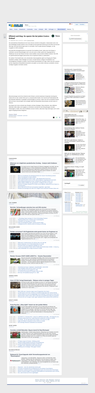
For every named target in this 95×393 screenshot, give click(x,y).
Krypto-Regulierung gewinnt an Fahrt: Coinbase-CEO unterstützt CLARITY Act (35, 181)
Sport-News (13, 325)
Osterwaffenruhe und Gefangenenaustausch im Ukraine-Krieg (74, 116)
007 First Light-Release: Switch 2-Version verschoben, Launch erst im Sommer (75, 141)
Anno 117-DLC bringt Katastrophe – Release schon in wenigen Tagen (32, 280)
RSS (59, 381)
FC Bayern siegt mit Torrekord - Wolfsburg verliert (29, 341)
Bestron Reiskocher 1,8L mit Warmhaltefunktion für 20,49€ (31, 244)
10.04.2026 (67, 195)
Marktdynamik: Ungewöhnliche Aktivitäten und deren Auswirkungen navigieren (75, 71)
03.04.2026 (67, 205)
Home (36, 381)
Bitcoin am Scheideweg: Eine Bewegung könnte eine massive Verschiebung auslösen (37, 175)
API (56, 381)
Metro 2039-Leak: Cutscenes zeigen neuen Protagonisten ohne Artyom (33, 291)
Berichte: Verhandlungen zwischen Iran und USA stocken (28, 207)
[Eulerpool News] (12, 115)
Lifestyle (41, 29)
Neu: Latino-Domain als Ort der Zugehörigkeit (28, 372)
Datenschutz (42, 379)
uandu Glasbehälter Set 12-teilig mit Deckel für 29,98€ (30, 248)
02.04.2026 (67, 207)
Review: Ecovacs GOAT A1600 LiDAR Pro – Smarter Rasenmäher (30, 256)
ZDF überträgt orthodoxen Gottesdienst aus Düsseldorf (30, 322)
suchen (81, 185)
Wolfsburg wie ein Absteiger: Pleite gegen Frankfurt (29, 346)
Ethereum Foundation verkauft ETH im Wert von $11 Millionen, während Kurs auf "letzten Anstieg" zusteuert (42, 184)
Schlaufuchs (22, 29)
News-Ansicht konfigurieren (81, 211)
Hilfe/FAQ (52, 381)
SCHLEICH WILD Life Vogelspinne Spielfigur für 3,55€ (30, 245)
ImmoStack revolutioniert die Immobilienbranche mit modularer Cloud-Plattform (35, 368)
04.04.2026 (67, 204)
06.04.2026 (67, 200)
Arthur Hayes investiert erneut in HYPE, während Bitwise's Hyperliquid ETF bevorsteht (37, 180)
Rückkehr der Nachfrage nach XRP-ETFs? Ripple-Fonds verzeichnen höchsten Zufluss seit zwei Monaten (41, 188)
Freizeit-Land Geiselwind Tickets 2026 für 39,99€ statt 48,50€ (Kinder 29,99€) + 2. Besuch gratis (39, 247)
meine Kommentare (76, 212)
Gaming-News (13, 275)
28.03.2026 (78, 195)
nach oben (83, 383)
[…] (41, 171)
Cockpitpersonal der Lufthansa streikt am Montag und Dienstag (32, 224)
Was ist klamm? (61, 29)
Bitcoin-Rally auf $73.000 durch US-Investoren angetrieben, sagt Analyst (34, 187)
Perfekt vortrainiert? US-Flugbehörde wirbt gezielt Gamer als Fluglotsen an (34, 231)
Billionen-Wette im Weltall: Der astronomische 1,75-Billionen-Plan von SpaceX (35, 182)
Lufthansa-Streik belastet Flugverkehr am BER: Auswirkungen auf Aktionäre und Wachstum (75, 84)
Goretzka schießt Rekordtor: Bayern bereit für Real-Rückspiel (29, 330)
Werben (69, 29)
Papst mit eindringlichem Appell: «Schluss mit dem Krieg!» (31, 222)
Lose (35, 29)
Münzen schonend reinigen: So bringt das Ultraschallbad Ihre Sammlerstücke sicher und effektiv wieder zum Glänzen (44, 371)
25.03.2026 (78, 198)
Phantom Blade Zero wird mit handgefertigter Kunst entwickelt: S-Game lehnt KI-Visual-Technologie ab (40, 294)
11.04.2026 (67, 193)
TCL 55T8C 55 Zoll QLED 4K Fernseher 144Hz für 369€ (30, 271)
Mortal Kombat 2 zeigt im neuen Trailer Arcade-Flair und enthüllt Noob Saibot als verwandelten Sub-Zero (41, 295)
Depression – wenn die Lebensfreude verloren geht (29, 367)
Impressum (57, 379)
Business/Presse (14, 349)
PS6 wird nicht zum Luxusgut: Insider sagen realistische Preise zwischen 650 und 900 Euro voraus (40, 297)
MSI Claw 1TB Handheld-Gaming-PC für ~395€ (28, 272)
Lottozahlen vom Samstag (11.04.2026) (26, 221)
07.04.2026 (67, 198)
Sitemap (37, 379)
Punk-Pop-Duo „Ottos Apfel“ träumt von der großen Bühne (28, 304)
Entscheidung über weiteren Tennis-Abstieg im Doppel (75, 128)
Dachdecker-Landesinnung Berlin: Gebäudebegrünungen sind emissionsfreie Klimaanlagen (38, 369)
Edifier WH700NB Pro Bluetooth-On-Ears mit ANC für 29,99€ (31, 321)
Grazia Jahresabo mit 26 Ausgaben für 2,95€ (28, 269)
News (11, 29)
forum (86, 41)
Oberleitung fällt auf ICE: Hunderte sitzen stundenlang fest (31, 219)
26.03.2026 (78, 197)
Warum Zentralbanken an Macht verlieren (27, 177)
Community (30, 29)
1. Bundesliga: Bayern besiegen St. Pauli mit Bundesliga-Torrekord (32, 218)
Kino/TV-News (13, 300)
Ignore (82, 212)
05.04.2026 (67, 203)
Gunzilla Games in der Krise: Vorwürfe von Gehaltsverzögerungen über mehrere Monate (37, 292)
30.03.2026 (67, 211)
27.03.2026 (78, 196)
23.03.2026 (78, 201)
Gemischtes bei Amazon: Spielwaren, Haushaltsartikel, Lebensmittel (33, 267)
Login (77, 24)
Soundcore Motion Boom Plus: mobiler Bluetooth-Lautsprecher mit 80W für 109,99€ (36, 318)
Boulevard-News (14, 227)
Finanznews (13, 158)
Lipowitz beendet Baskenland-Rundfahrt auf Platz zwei (30, 344)
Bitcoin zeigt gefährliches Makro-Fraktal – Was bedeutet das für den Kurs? (34, 178)
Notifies (85, 212)
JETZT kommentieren (75, 38)
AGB (47, 379)
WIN (46, 29)
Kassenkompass (21, 185)
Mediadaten (51, 379)
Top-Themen (13, 202)
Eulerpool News (30, 40)
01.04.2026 (67, 208)
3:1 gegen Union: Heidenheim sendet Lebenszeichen (29, 345)
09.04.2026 (67, 196)
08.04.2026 (67, 197)
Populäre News (79, 204)
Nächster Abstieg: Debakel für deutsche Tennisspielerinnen (31, 342)
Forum (15, 29)
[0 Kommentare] (12, 117)
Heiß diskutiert (79, 205)
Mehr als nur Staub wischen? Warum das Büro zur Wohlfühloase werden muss (75, 155)
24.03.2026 (78, 200)
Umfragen (52, 29)
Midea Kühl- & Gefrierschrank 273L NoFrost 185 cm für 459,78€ (32, 242)
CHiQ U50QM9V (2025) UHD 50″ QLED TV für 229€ (29, 268)
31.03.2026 (67, 209)
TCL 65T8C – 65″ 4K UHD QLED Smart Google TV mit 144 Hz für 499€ (33, 319)
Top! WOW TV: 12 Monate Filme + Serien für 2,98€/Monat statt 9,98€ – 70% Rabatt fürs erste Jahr (39, 316)
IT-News (11, 251)
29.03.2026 (78, 193)
